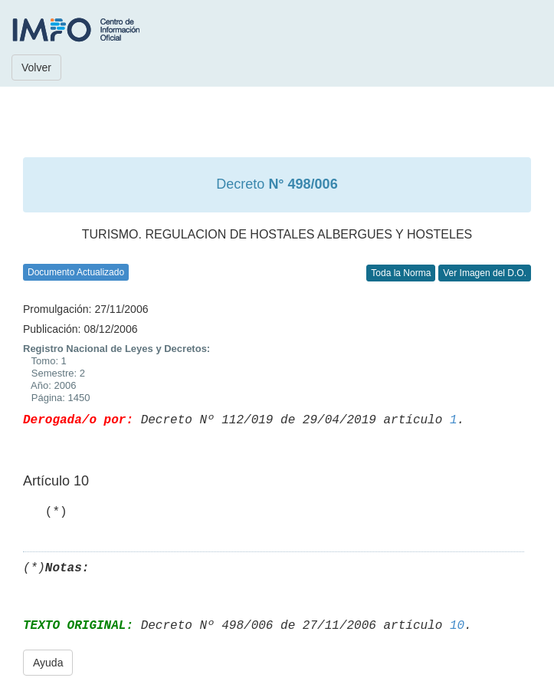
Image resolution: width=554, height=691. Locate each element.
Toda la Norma (401, 273)
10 (457, 626)
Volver (36, 67)
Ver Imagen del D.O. (484, 273)
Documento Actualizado (76, 272)
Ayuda (48, 662)
